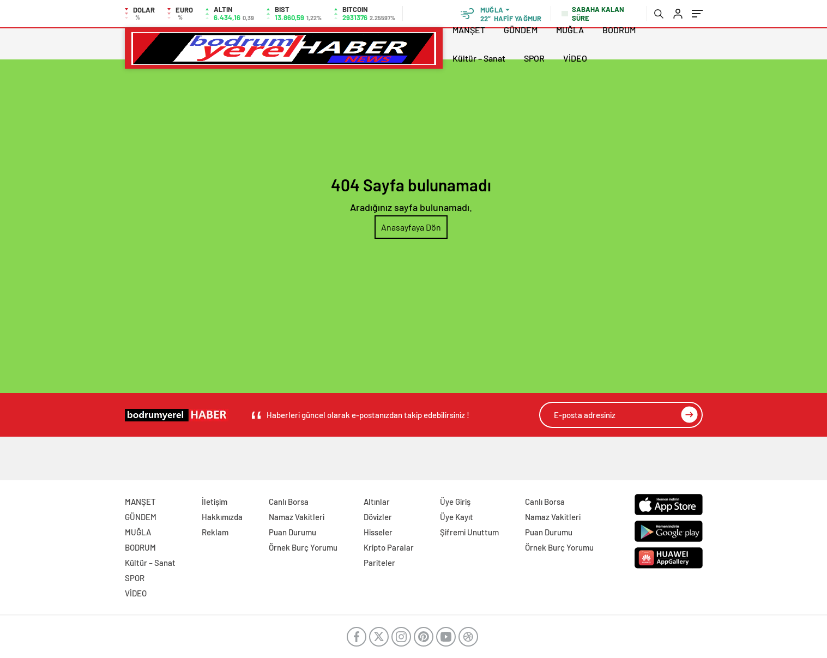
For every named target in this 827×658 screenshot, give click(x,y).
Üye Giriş (455, 501)
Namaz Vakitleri (296, 517)
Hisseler (378, 532)
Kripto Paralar (389, 547)
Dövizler (378, 517)
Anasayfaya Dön (411, 227)
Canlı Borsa (289, 501)
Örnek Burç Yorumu (303, 547)
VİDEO (575, 58)
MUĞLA (570, 30)
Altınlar (377, 501)
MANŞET (468, 30)
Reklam (215, 532)
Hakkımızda (222, 517)
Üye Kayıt (456, 517)
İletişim (214, 501)
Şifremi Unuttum (469, 532)
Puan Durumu (292, 532)
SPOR (534, 58)
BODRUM (619, 30)
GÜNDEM (521, 30)
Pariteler (379, 563)
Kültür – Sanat (478, 58)
